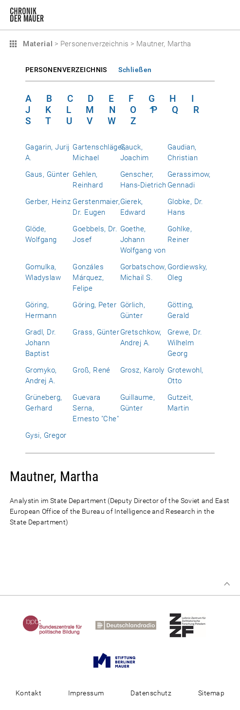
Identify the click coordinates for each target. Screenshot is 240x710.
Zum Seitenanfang (226, 584)
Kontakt (28, 693)
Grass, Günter (96, 332)
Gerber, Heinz (48, 201)
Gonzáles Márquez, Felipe (88, 277)
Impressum (86, 693)
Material (36, 43)
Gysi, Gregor (46, 435)
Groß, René (92, 370)
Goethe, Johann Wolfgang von (143, 239)
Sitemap (211, 693)
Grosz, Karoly (142, 370)
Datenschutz (150, 693)
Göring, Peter (94, 304)
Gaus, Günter (47, 174)
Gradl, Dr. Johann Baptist (40, 343)
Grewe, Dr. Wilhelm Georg (185, 343)
